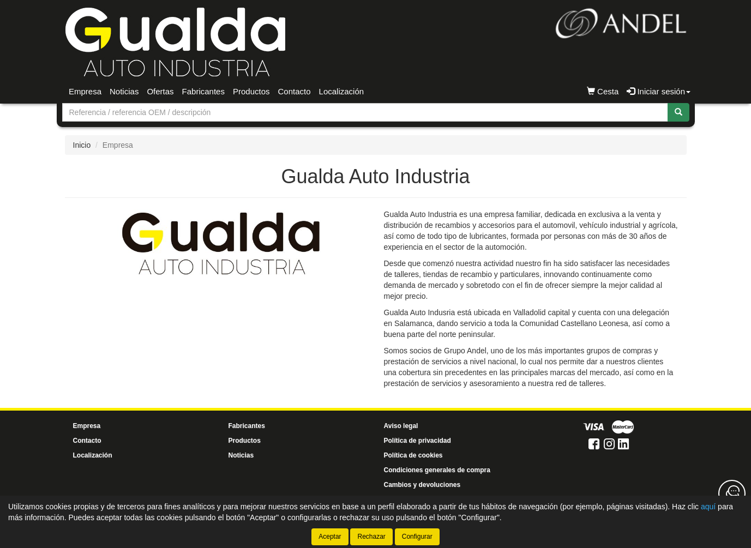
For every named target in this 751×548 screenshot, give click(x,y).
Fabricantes (203, 91)
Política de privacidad (417, 440)
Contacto (294, 91)
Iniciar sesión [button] (658, 91)
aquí (708, 506)
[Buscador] (365, 112)
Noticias (124, 91)
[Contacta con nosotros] (732, 493)
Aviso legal (401, 426)
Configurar (417, 536)
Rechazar (371, 536)
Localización (341, 91)
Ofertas (160, 91)
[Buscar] (678, 112)
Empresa (85, 91)
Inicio (82, 145)
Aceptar (330, 536)
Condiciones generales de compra (437, 470)
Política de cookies (413, 455)
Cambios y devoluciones (422, 485)
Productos (251, 91)
